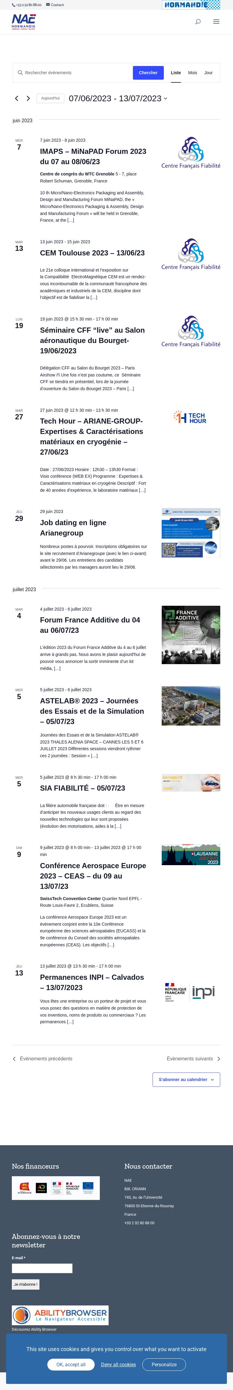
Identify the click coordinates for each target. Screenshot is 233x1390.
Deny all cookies (118, 1364)
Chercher (148, 72)
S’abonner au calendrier (183, 1079)
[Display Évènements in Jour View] (208, 72)
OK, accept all (71, 1364)
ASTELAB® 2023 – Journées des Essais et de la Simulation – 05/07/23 (92, 711)
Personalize (164, 1364)
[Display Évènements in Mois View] (192, 72)
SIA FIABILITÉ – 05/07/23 (82, 788)
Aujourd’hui (50, 98)
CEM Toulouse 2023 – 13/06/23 (92, 253)
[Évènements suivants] (28, 98)
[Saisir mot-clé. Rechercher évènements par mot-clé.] (73, 72)
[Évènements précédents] (16, 98)
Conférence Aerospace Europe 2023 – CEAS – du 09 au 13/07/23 (93, 875)
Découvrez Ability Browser (34, 1329)
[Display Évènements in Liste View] (176, 72)
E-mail (18, 1258)
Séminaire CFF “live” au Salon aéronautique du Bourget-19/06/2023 (92, 340)
